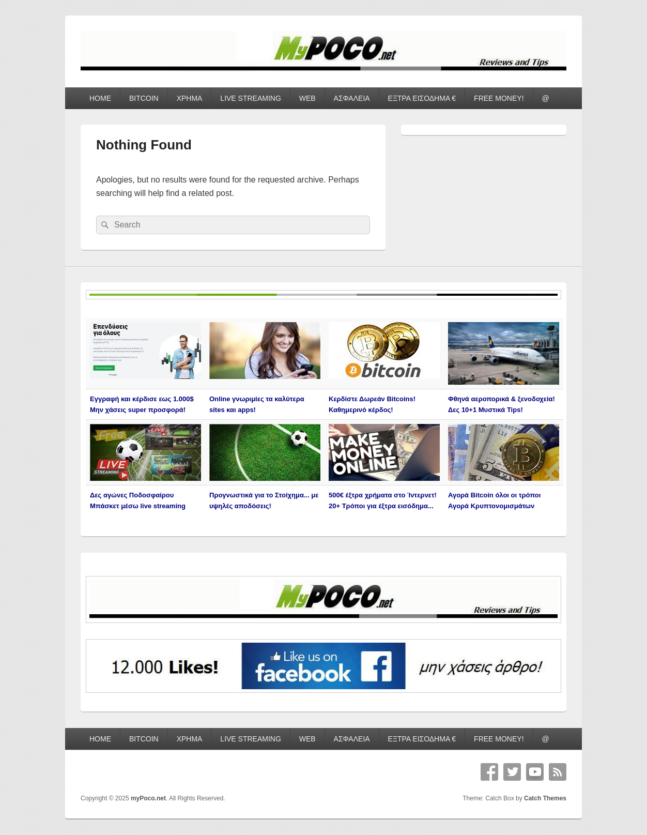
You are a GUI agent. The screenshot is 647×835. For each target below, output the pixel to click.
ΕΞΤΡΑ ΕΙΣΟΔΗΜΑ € (422, 98)
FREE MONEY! (498, 98)
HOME (100, 98)
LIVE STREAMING (250, 98)
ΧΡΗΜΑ (190, 98)
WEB (307, 98)
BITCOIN (144, 98)
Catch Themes (545, 798)
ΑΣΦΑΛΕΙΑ (352, 98)
